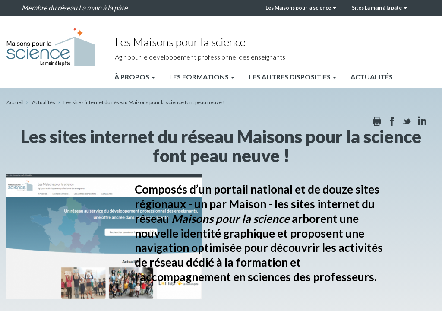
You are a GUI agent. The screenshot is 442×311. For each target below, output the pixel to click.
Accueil (15, 102)
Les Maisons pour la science (300, 7)
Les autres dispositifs (292, 77)
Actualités (371, 77)
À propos (134, 77)
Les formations (201, 77)
